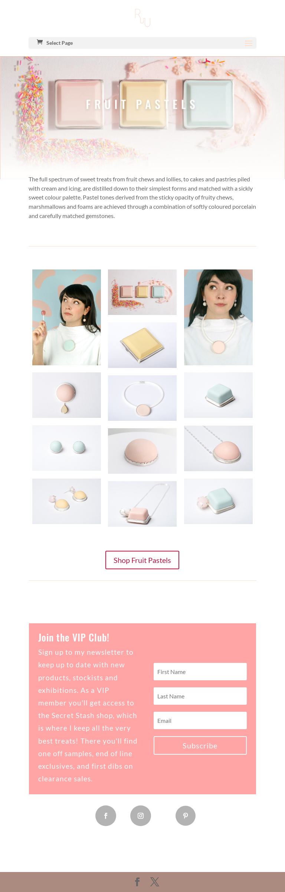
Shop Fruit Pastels (142, 560)
